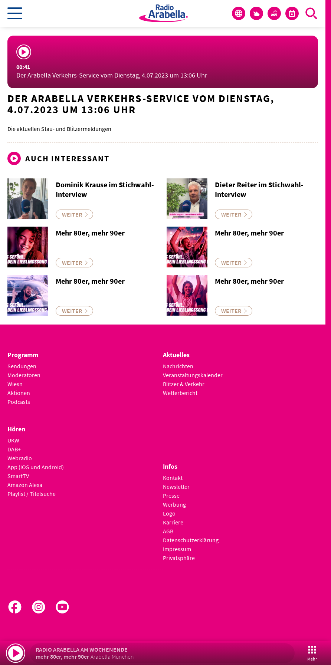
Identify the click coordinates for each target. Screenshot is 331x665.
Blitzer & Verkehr (183, 384)
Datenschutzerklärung (191, 540)
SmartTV (18, 476)
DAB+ (14, 449)
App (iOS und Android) (35, 467)
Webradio (19, 458)
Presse (171, 495)
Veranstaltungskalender (193, 375)
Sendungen (21, 366)
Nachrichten (178, 366)
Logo (169, 513)
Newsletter (176, 486)
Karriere (173, 522)
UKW (13, 440)
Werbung (174, 504)
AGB (168, 531)
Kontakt (173, 477)
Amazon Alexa (24, 484)
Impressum (177, 549)
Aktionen (18, 392)
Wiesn (15, 384)
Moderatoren (23, 375)
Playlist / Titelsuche (31, 493)
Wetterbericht (180, 392)
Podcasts (18, 401)
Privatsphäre (179, 558)
